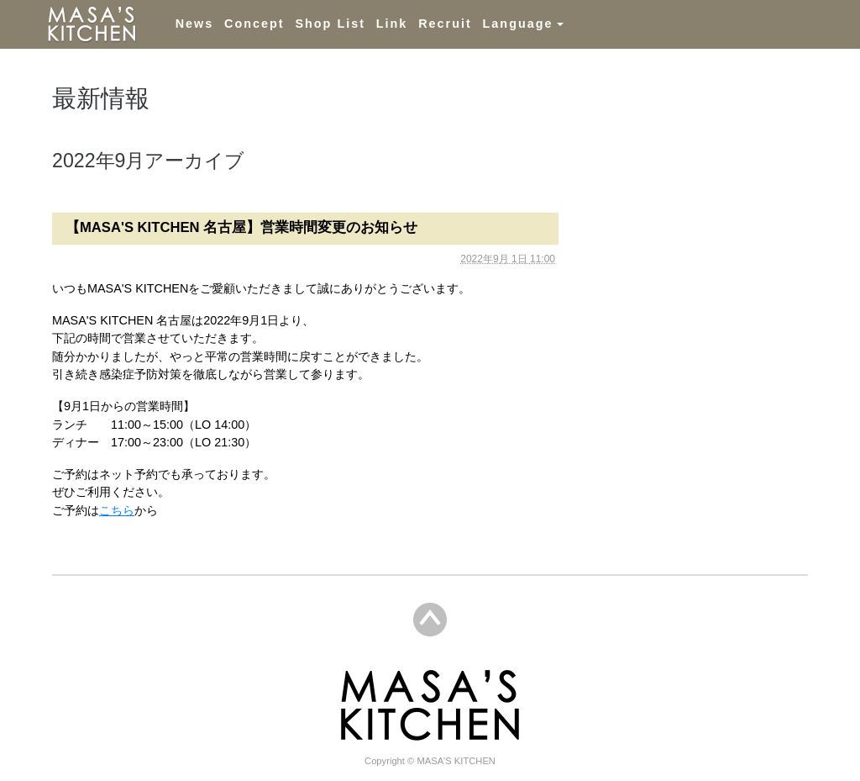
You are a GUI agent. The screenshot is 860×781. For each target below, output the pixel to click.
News (195, 23)
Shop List (330, 23)
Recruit (445, 23)
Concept (254, 23)
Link (392, 23)
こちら (116, 510)
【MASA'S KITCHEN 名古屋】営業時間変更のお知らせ (241, 227)
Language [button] (518, 23)
